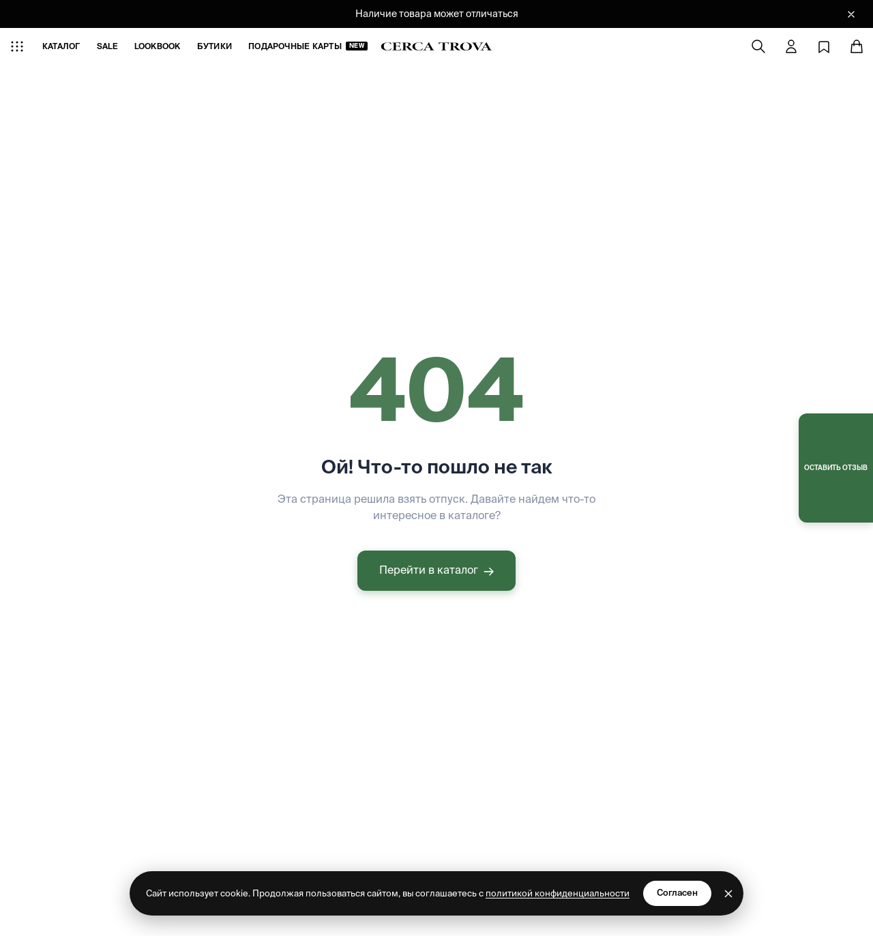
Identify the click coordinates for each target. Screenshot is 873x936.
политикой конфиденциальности (558, 893)
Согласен (677, 893)
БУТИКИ (214, 46)
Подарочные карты (308, 46)
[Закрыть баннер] (851, 14)
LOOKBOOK (157, 46)
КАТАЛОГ (61, 46)
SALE (107, 46)
